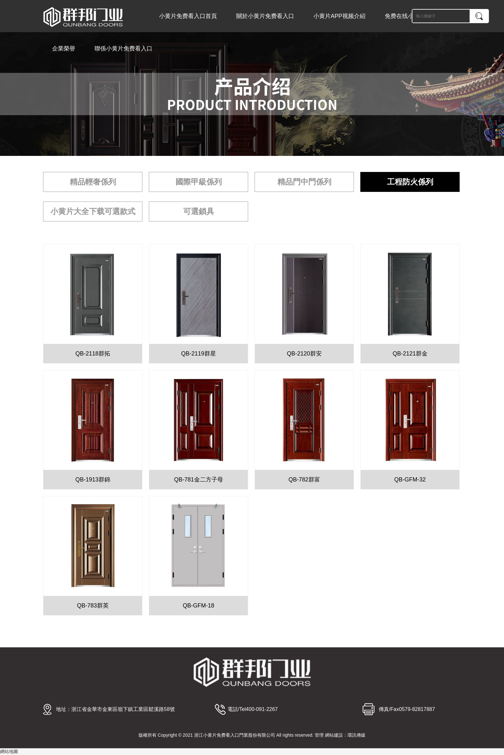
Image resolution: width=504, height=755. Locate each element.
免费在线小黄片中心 (411, 16)
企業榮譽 (63, 48)
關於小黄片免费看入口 (265, 16)
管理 (319, 735)
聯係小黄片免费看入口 (123, 48)
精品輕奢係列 (93, 181)
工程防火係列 (410, 181)
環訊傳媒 (356, 735)
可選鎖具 (198, 211)
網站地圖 (9, 751)
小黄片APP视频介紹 (339, 16)
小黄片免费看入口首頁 (188, 16)
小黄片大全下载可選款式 (92, 211)
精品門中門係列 (304, 181)
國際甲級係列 (199, 181)
